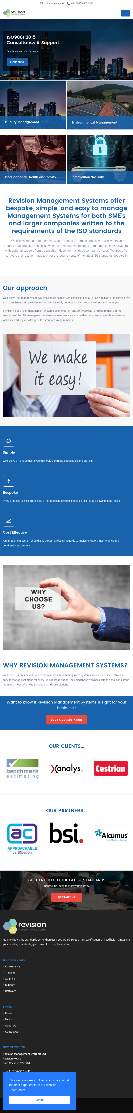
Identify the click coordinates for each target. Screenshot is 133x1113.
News (8, 1019)
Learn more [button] (17, 1090)
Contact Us (66, 897)
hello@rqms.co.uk (54, 3)
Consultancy (12, 966)
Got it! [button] (40, 1099)
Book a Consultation (66, 720)
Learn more (17, 62)
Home (8, 1013)
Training (10, 972)
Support (10, 985)
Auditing (10, 978)
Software (10, 991)
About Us (10, 1025)
